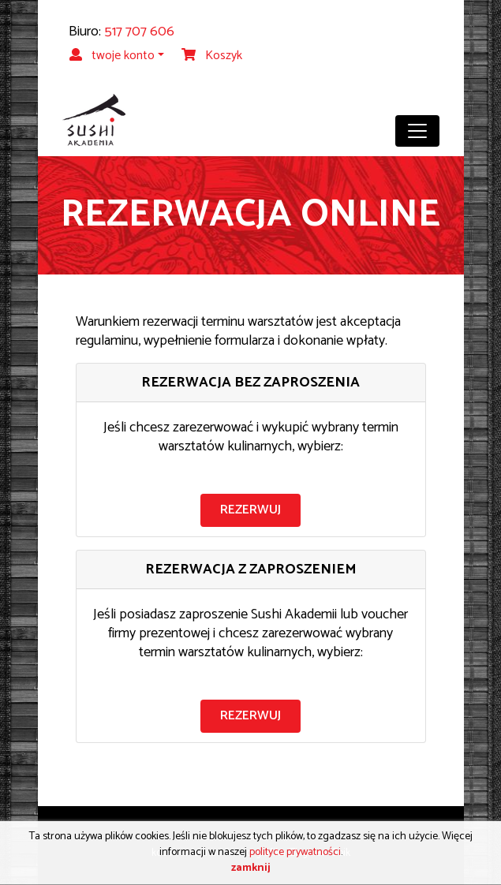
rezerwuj (250, 510)
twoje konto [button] (112, 55)
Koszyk (211, 55)
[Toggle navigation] (417, 131)
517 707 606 (139, 31)
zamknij (251, 868)
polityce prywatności (295, 852)
